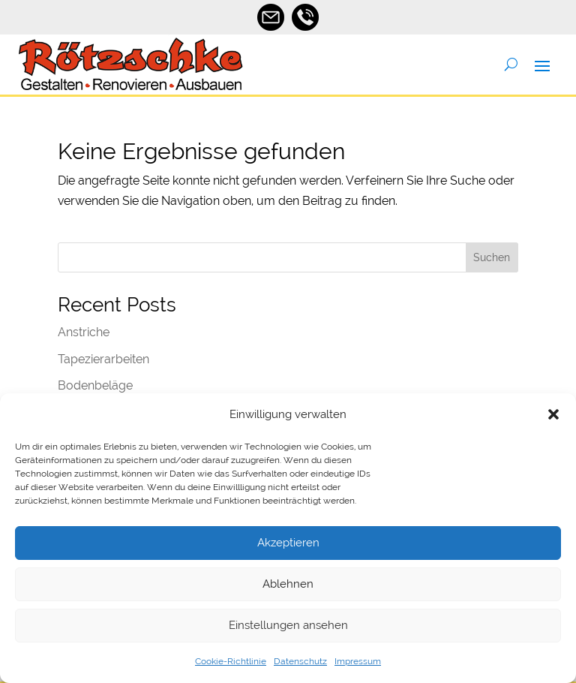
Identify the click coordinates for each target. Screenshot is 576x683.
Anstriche (84, 332)
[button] (553, 414)
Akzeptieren (288, 542)
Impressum (357, 661)
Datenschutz (300, 661)
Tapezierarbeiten (103, 359)
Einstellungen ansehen (288, 625)
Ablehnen (288, 584)
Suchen (491, 257)
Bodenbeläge (95, 385)
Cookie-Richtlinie (230, 661)
